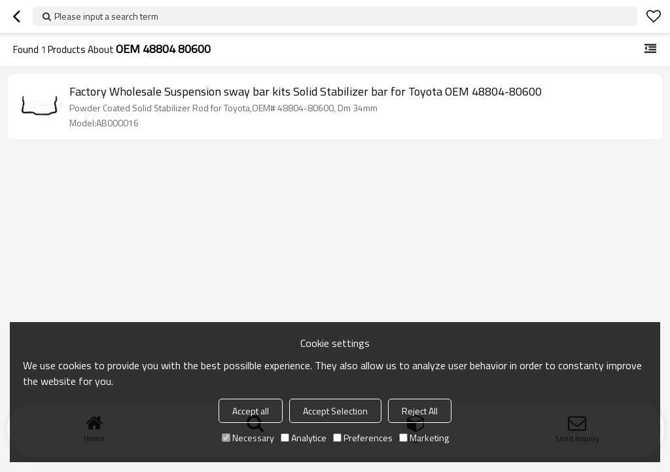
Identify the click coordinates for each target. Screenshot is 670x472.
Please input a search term (106, 16)
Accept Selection (335, 411)
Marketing (424, 438)
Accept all (250, 411)
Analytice (303, 438)
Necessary (248, 438)
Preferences (363, 438)
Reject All (420, 411)
